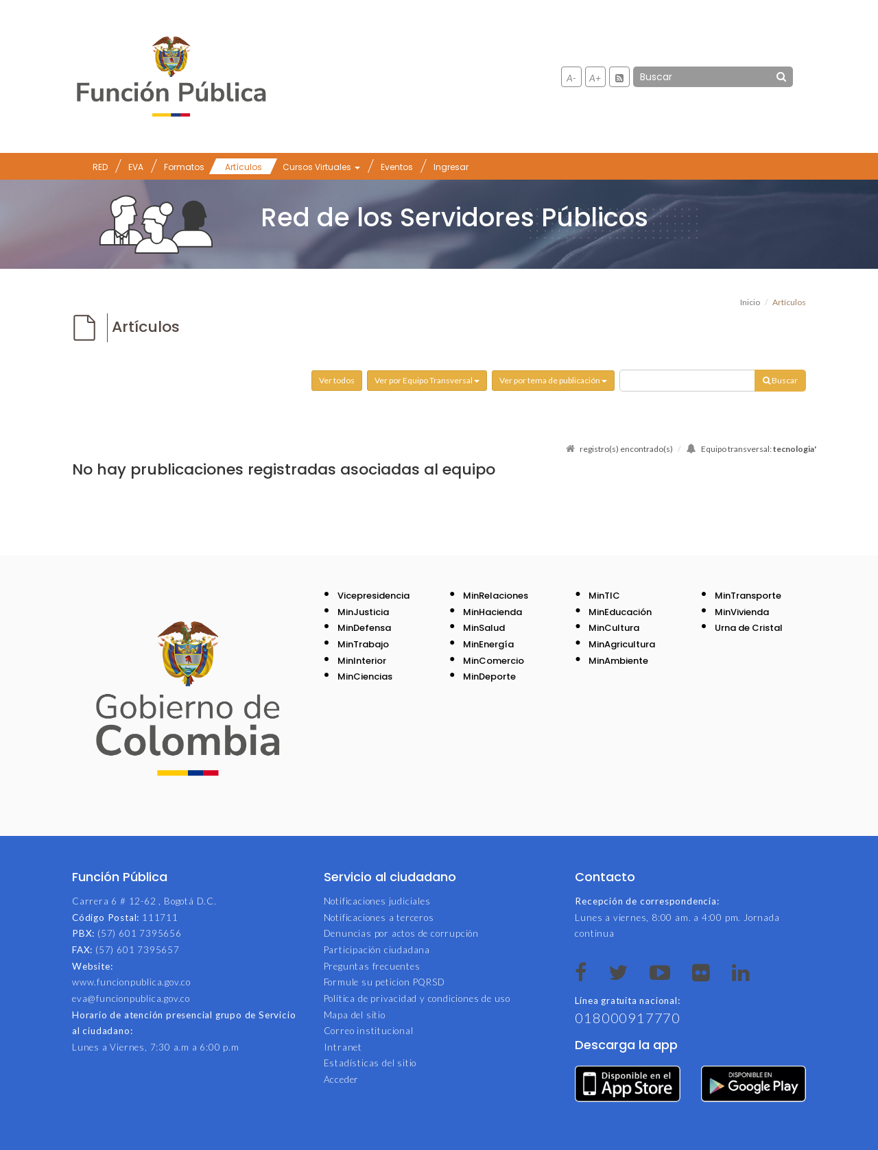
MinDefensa (364, 627)
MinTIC (604, 595)
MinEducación (620, 612)
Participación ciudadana (377, 949)
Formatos (184, 167)
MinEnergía (488, 644)
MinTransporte (748, 595)
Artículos (243, 167)
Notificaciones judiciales (377, 901)
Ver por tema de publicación (553, 380)
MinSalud (484, 627)
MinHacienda (492, 612)
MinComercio (493, 660)
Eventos (397, 167)
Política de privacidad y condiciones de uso (417, 998)
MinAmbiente (618, 660)
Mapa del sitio (354, 1014)
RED (100, 167)
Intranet (343, 1047)
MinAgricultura (622, 644)
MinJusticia (363, 612)
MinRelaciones (495, 595)
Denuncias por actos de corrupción (401, 933)
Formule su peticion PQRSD (384, 982)
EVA (135, 167)
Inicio (750, 302)
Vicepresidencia (373, 595)
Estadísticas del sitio (370, 1062)
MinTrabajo (363, 644)
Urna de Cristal (749, 627)
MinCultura (614, 627)
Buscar (780, 380)
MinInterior (361, 660)
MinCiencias (364, 676)
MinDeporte (489, 676)
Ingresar (451, 167)
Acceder (341, 1079)
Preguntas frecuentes (372, 966)
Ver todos (337, 380)
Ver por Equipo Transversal (427, 380)
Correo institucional (369, 1030)
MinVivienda (742, 612)
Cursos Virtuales (321, 167)
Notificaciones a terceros (379, 917)
